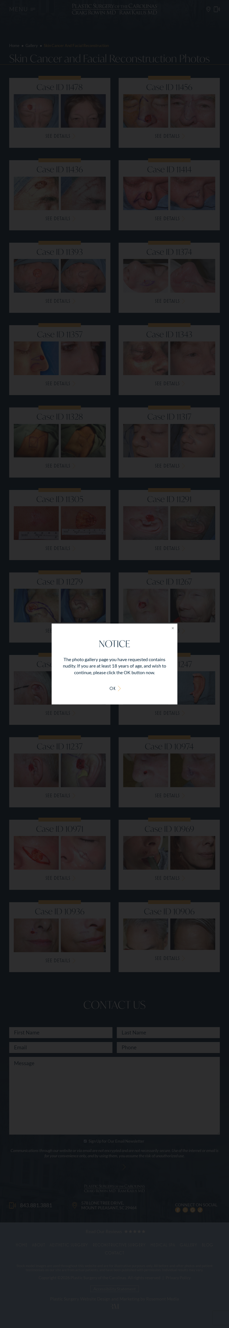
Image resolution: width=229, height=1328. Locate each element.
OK (112, 688)
